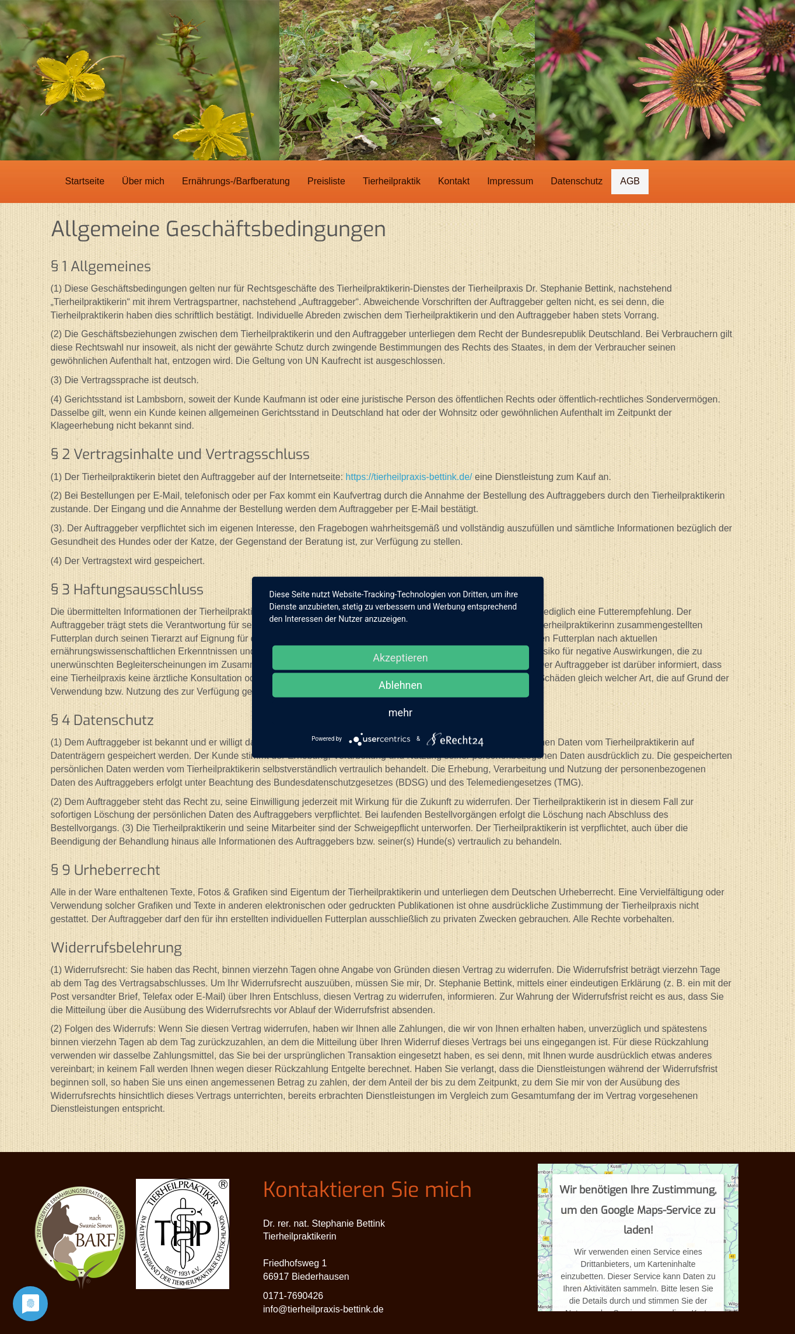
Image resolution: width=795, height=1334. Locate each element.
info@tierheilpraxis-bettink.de (323, 1309)
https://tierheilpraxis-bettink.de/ (409, 477)
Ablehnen (400, 684)
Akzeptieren (400, 657)
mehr (400, 712)
